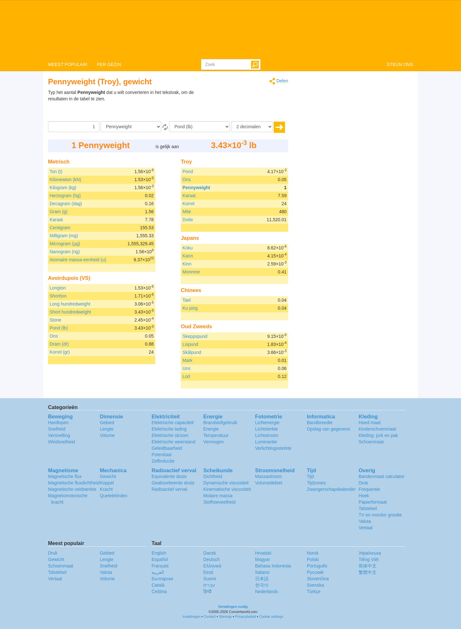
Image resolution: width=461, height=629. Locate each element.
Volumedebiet (268, 482)
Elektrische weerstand (173, 441)
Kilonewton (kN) (65, 179)
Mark (187, 360)
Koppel (107, 482)
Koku (187, 247)
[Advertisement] (248, 105)
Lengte (107, 429)
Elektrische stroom (169, 435)
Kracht (106, 489)
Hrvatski (263, 553)
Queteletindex (113, 495)
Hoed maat (369, 422)
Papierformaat (373, 502)
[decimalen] (252, 126)
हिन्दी (207, 591)
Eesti (208, 572)
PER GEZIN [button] (109, 64)
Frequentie (369, 489)
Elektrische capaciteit (172, 422)
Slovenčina (318, 578)
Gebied (107, 422)
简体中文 (367, 565)
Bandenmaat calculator (381, 476)
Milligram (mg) (64, 235)
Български (162, 578)
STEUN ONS (400, 64)
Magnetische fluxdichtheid (74, 482)
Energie (211, 429)
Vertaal (366, 527)
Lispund (190, 344)
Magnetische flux (65, 476)
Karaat (56, 219)
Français (160, 565)
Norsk (313, 553)
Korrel (188, 203)
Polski (313, 559)
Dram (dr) (59, 344)
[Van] (131, 126)
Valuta (365, 521)
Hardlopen (58, 422)
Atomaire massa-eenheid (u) (78, 259)
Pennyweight (196, 187)
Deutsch (211, 559)
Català (157, 585)
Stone (55, 320)
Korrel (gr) (60, 352)
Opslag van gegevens (328, 429)
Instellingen (191, 616)
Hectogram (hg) (65, 195)
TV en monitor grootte (380, 514)
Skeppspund (194, 336)
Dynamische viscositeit (226, 482)
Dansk (209, 553)
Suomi (209, 578)
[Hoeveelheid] (73, 126)
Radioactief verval (169, 489)
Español (159, 559)
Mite (186, 211)
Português (317, 565)
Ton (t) (56, 171)
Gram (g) (59, 211)
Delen (278, 81)
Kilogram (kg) (63, 187)
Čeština (158, 591)
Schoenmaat (371, 441)
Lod (186, 376)
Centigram (60, 227)
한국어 (262, 585)
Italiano (262, 572)
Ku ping (190, 308)
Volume (107, 435)
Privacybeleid (245, 616)
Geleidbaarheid (166, 448)
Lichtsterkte (266, 429)
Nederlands (266, 591)
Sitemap (225, 616)
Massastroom (268, 476)
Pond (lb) (59, 328)
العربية (157, 572)
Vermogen (213, 441)
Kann (187, 255)
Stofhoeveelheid (219, 502)
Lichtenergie (267, 422)
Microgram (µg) (65, 243)
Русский (315, 572)
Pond (187, 171)
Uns (186, 368)
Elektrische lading (169, 429)
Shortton (58, 295)
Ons (54, 336)
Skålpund (191, 352)
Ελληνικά (212, 565)
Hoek (364, 495)
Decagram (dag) (66, 203)
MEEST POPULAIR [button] (67, 64)
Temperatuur (216, 435)
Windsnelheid (61, 441)
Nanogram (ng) (65, 251)
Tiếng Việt (369, 559)
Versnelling (59, 435)
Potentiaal (161, 454)
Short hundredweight (70, 311)
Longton (58, 287)
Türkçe (313, 591)
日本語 (262, 578)
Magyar (262, 559)
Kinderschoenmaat (377, 429)
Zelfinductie (162, 461)
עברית (209, 585)
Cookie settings (271, 616)
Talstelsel (368, 508)
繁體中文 (367, 572)
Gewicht (108, 476)
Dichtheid (212, 476)
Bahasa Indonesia (273, 565)
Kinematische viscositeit (227, 489)
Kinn (186, 263)
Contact (210, 616)
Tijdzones (316, 482)
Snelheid (57, 429)
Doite (187, 219)
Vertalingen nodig (232, 606)
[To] (199, 126)
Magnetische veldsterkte (72, 489)
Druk (363, 482)
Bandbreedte (319, 422)
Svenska (315, 585)
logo (230, 29)
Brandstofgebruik (220, 422)
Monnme (191, 271)
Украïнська (370, 553)
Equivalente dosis (169, 476)
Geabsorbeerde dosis (172, 482)
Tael (186, 300)
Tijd (310, 476)
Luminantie (266, 441)
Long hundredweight (70, 303)
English (158, 553)
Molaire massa (217, 495)
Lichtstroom (266, 435)
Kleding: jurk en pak (378, 435)
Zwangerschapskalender (331, 489)
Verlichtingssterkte (273, 448)
